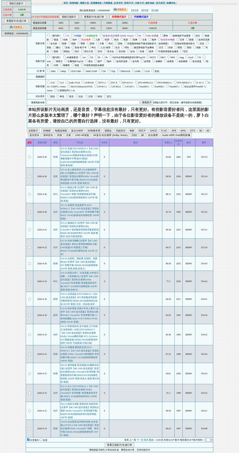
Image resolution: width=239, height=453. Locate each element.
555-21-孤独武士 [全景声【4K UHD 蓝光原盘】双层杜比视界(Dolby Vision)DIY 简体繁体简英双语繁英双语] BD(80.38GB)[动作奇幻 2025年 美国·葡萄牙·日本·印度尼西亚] (79, 230)
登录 (145, 10)
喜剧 (55, 176)
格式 (189, 142)
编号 (204, 142)
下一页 (140, 440)
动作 (55, 212)
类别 (55, 142)
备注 (135, 142)
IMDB (104, 142)
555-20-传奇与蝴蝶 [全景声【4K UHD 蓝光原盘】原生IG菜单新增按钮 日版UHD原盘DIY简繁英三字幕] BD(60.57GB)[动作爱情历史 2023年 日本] (78, 247)
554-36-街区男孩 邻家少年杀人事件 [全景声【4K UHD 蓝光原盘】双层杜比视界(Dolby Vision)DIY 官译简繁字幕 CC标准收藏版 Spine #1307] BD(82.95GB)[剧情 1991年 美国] (79, 315)
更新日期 (42, 142)
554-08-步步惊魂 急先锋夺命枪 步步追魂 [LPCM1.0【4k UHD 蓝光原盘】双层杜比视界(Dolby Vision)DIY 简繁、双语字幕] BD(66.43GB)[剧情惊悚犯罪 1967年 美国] (79, 428)
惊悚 (55, 157)
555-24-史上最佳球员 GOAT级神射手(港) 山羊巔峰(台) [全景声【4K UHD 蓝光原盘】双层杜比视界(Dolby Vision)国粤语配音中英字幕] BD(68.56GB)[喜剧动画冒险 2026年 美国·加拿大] (79, 176)
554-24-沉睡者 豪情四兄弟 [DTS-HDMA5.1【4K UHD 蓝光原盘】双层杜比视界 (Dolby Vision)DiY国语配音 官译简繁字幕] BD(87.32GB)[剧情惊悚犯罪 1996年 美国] (79, 354)
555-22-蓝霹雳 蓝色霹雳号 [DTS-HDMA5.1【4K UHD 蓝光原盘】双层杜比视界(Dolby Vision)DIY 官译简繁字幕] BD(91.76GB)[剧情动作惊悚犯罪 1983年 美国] (79, 212)
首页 (135, 10)
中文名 (80, 142)
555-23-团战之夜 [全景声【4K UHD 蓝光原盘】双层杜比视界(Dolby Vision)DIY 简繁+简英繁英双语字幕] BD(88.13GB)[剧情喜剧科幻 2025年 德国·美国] (79, 194)
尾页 (146, 440)
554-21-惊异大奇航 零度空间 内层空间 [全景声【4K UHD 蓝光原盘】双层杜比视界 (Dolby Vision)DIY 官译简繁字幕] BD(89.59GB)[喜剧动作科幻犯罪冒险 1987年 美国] (79, 411)
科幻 (55, 194)
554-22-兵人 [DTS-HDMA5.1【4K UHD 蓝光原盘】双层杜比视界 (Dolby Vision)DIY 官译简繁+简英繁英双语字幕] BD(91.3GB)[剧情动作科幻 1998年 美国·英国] (79, 393)
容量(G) (168, 142)
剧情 (55, 299)
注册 (155, 10)
